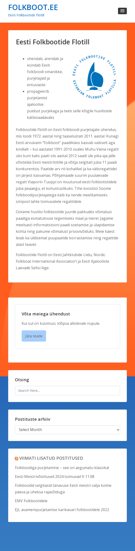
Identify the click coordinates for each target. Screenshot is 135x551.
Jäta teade (34, 336)
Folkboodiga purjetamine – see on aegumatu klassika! (62, 467)
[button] (122, 11)
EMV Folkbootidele (31, 500)
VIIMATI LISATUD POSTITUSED (51, 458)
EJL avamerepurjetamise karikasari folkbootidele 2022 (62, 509)
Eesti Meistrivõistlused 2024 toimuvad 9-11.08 (54, 476)
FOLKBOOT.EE (33, 7)
